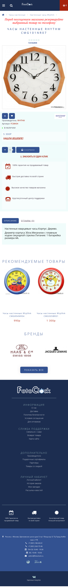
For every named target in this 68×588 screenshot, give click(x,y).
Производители (34, 456)
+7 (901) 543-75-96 (35, 546)
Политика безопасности (34, 414)
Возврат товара (34, 435)
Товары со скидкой (34, 466)
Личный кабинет (34, 480)
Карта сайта (34, 438)
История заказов (34, 483)
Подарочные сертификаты (34, 459)
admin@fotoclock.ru (35, 556)
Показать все (34, 370)
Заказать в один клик (35, 156)
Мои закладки (34, 487)
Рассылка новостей (34, 490)
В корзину (28, 150)
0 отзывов (33, 43)
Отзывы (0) (27, 220)
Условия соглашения (34, 418)
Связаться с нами (34, 432)
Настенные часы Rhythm (42, 15)
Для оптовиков (34, 421)
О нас (34, 408)
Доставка (34, 411)
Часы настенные (17, 15)
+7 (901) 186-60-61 (35, 543)
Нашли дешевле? (13, 138)
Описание (10, 220)
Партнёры (34, 462)
